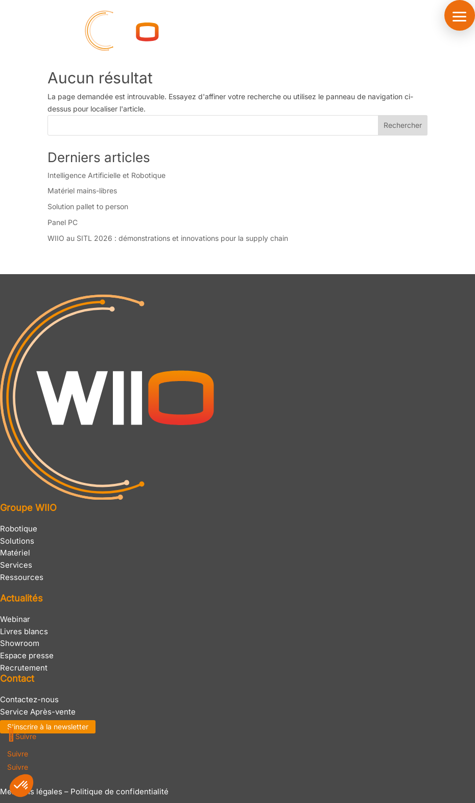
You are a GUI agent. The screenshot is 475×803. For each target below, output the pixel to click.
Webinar (15, 619)
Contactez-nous (29, 699)
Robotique (18, 528)
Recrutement (24, 668)
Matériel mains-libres (82, 190)
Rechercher (403, 125)
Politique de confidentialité (119, 791)
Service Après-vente (38, 712)
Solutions (17, 541)
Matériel (15, 552)
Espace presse (27, 655)
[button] (459, 15)
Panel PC (63, 222)
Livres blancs (24, 631)
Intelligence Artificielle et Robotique (106, 175)
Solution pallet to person (88, 206)
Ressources (21, 577)
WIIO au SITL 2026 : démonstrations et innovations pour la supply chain (168, 238)
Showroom (19, 643)
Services (16, 565)
